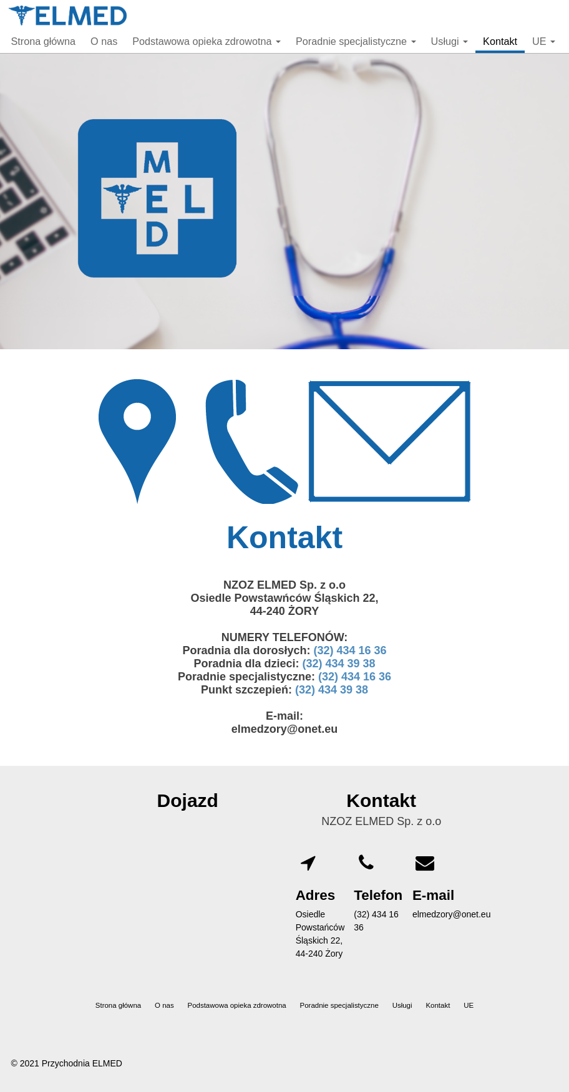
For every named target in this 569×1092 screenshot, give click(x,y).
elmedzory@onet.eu (451, 914)
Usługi (449, 41)
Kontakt (500, 41)
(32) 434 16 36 (349, 650)
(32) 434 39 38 (338, 663)
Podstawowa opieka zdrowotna (206, 41)
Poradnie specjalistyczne (356, 41)
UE (543, 41)
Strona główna (43, 41)
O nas (103, 41)
